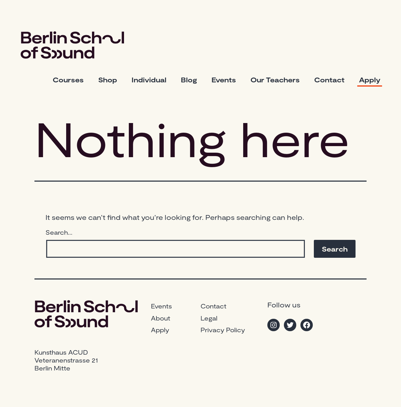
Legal (208, 318)
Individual (149, 79)
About (160, 318)
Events (224, 79)
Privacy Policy (222, 330)
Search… (58, 232)
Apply (369, 79)
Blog (189, 79)
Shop (107, 79)
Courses (68, 79)
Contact (329, 79)
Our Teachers (275, 79)
